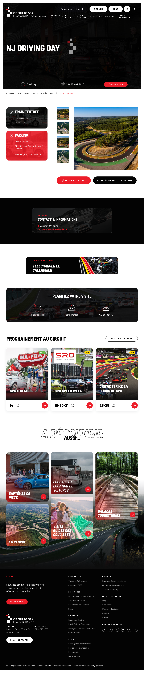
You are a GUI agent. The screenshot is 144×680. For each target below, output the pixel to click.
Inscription (18, 612)
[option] (63, 113)
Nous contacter (20, 651)
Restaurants (73, 662)
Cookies (76, 675)
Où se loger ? (106, 319)
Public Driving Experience (79, 634)
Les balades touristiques (78, 657)
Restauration (72, 319)
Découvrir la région (110, 618)
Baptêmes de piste (76, 630)
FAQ (104, 610)
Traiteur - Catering (110, 599)
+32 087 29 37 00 (41, 639)
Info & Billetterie (75, 181)
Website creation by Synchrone (91, 675)
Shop (115, 10)
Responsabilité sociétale (78, 614)
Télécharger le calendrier (79, 190)
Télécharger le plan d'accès (26, 154)
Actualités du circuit (76, 610)
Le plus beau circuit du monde (81, 606)
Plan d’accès (107, 614)
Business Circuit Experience (114, 591)
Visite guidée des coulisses (79, 653)
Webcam (98, 10)
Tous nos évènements (77, 591)
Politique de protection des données (58, 675)
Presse (105, 627)
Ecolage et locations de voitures (81, 638)
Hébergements (74, 666)
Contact (105, 623)
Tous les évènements (120, 348)
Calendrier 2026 (75, 595)
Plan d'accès (37, 319)
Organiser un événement (113, 595)
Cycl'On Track (74, 642)
